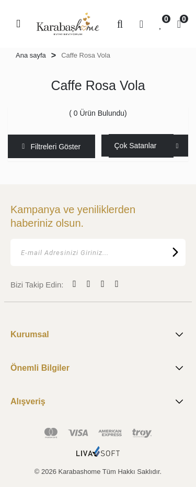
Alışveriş (98, 401)
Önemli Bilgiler (98, 368)
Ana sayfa (31, 55)
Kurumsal (98, 334)
